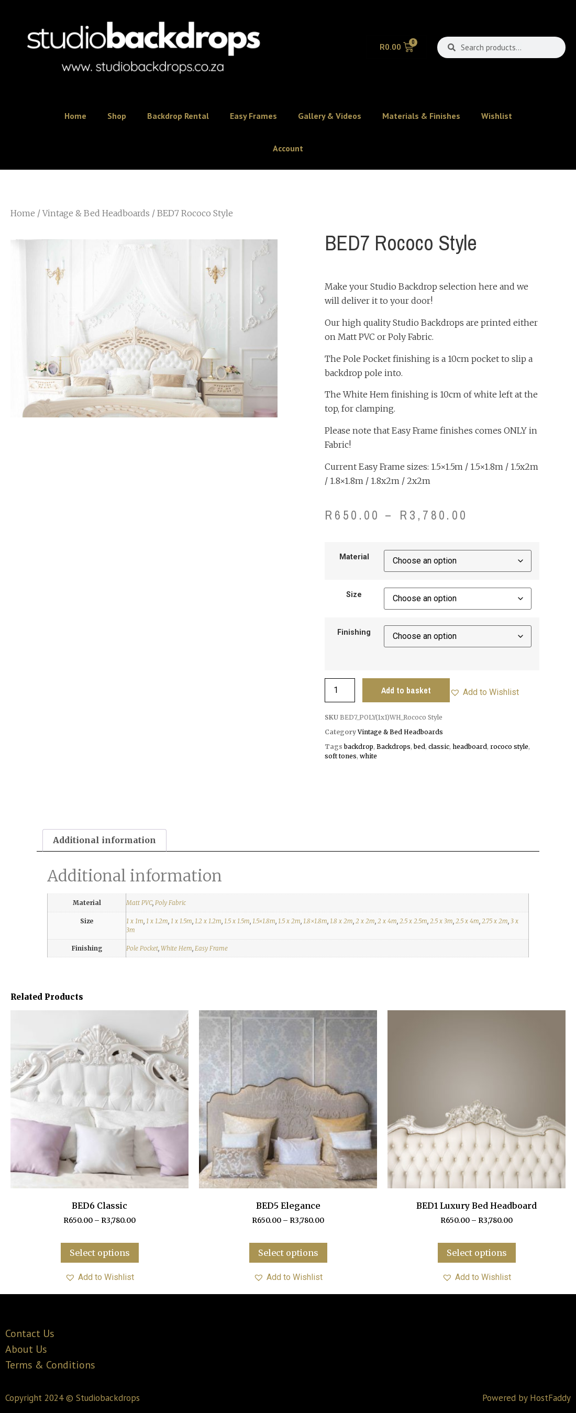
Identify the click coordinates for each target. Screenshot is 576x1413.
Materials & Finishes (421, 116)
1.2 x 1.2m (208, 921)
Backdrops (393, 746)
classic (438, 746)
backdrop (358, 746)
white (368, 756)
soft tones (341, 756)
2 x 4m (387, 921)
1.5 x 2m (289, 921)
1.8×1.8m (315, 921)
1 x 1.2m (157, 921)
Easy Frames (253, 116)
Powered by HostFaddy (526, 1398)
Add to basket (406, 690)
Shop (116, 116)
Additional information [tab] (104, 840)
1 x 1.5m (181, 921)
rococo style (509, 746)
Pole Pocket (142, 948)
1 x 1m (134, 921)
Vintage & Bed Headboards (96, 213)
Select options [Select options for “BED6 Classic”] (100, 1253)
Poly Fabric (170, 903)
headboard (469, 746)
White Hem (176, 948)
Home (75, 116)
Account (288, 148)
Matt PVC (139, 903)
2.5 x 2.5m (413, 921)
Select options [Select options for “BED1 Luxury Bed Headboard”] (477, 1253)
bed (419, 746)
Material (354, 557)
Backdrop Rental (178, 116)
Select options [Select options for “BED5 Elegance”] (288, 1253)
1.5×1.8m (263, 921)
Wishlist (496, 116)
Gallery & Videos (329, 116)
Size (354, 595)
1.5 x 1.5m (237, 921)
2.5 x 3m (441, 921)
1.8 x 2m (341, 921)
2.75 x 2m (495, 921)
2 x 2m (365, 921)
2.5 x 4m (467, 921)
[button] (484, 692)
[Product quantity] (340, 690)
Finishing (354, 632)
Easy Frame (211, 948)
